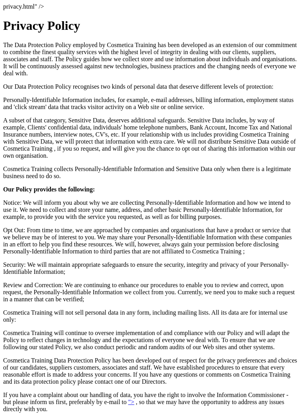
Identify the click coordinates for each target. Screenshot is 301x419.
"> (131, 402)
